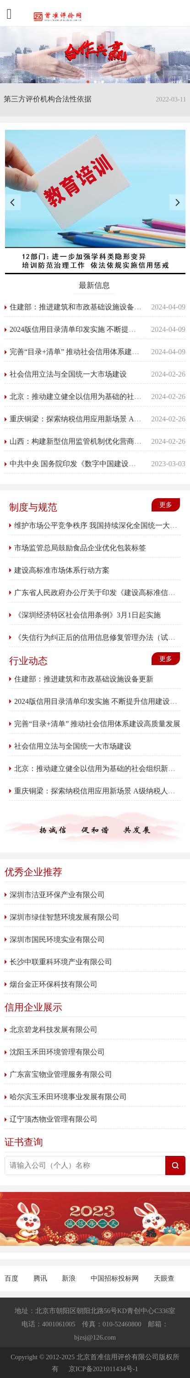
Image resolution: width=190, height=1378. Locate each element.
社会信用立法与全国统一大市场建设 (68, 374)
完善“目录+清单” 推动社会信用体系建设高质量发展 (93, 352)
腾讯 (41, 1278)
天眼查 (164, 1278)
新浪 (69, 1278)
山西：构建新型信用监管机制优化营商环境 (79, 441)
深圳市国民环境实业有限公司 (57, 939)
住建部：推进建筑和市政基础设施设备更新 (79, 307)
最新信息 (94, 285)
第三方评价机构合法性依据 (48, 99)
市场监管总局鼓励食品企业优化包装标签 (80, 548)
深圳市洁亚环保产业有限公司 (57, 895)
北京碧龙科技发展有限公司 (54, 1029)
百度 (12, 1278)
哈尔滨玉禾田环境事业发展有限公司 (68, 1097)
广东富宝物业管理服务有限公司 (61, 1074)
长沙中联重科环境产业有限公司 (61, 962)
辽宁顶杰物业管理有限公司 (54, 1119)
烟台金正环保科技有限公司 (54, 984)
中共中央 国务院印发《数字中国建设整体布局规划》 (95, 464)
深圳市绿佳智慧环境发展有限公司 (64, 917)
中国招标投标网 (116, 1278)
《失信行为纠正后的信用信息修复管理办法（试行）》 (102, 637)
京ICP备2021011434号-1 (103, 1369)
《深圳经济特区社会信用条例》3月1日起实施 (87, 615)
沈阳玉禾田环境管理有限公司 (57, 1052)
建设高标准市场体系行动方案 (61, 570)
